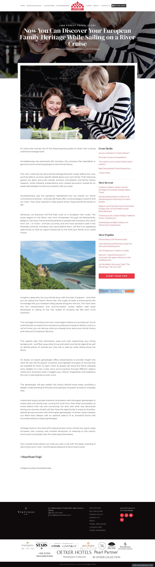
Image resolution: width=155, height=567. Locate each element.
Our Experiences (62, 5)
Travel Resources (97, 524)
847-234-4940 (118, 6)
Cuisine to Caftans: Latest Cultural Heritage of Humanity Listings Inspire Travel (114, 189)
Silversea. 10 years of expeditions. (113, 157)
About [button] (96, 5)
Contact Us (106, 5)
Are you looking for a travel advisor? (114, 153)
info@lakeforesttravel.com (60, 515)
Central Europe (68, 49)
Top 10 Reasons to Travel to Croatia (114, 251)
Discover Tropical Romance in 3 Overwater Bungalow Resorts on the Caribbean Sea (115, 257)
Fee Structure (96, 511)
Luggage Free (49, 5)
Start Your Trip (116, 276)
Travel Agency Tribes (89, 564)
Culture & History (92, 49)
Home (22, 5)
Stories (89, 5)
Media (92, 521)
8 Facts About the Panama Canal (113, 239)
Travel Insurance (97, 530)
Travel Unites (104, 173)
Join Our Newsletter (143, 565)
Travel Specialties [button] (33, 5)
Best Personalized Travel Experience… (115, 169)
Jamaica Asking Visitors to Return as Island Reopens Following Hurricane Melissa (114, 199)
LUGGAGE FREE (95, 527)
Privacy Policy (96, 514)
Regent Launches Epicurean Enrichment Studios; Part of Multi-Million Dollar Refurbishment (116, 208)
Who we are (95, 508)
